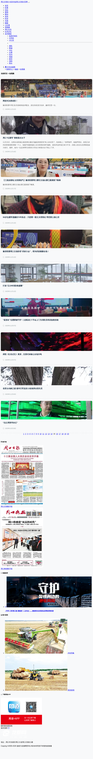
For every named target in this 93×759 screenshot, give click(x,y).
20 (68, 434)
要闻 (6, 12)
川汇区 (11, 40)
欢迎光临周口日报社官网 (18, 2)
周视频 (7, 27)
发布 (6, 16)
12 (46, 434)
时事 (6, 8)
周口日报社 (5, 2)
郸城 (10, 48)
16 (57, 434)
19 (65, 434)
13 (49, 434)
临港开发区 (13, 36)
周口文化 (8, 29)
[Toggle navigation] (29, 2)
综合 (6, 10)
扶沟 (10, 54)
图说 (6, 14)
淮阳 (10, 61)
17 (60, 434)
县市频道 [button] (8, 34)
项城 (10, 57)
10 (40, 434)
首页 (6, 5)
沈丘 (10, 50)
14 (51, 434)
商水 (10, 63)
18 (62, 434)
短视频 (22, 69)
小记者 (7, 25)
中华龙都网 (10, 67)
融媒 (6, 23)
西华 (10, 59)
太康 (10, 52)
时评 (6, 18)
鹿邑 (10, 46)
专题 (6, 21)
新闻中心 (9, 69)
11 (43, 434)
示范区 (11, 38)
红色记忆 (8, 31)
